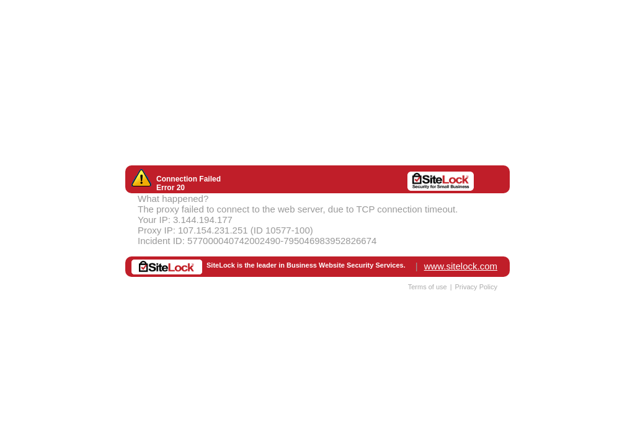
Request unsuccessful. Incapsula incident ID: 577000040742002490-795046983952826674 (317, 223)
